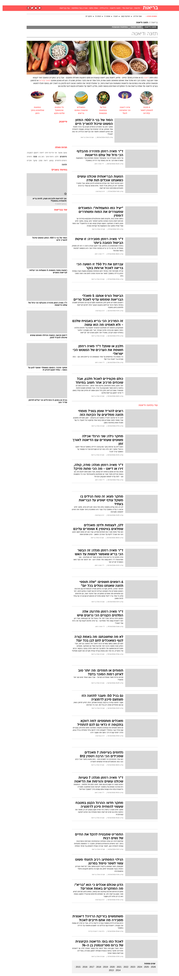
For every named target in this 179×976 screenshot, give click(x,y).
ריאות (43, 160)
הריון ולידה (101, 8)
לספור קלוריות (42, 81)
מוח (33, 157)
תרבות (119, 3)
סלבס (110, 3)
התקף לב (86, 16)
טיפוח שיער (47, 157)
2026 (150, 967)
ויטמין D (95, 16)
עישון (49, 161)
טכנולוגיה (69, 3)
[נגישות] (3, 2)
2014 (115, 970)
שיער (32, 161)
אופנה (58, 3)
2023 (130, 967)
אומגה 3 (105, 16)
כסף (103, 3)
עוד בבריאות (62, 8)
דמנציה (27, 153)
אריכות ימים (47, 153)
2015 (75, 967)
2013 (108, 970)
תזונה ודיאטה (112, 8)
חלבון (54, 157)
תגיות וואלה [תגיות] (58, 147)
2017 (89, 967)
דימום (33, 153)
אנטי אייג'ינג (135, 16)
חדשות (137, 3)
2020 (109, 967)
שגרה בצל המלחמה (77, 8)
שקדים (26, 160)
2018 (96, 967)
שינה (38, 161)
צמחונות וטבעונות (117, 27)
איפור (57, 153)
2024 (137, 967)
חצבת (113, 16)
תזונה (61, 165)
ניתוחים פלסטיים (58, 160)
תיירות (79, 3)
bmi (62, 153)
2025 (143, 967)
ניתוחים (27, 157)
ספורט (128, 3)
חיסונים (60, 157)
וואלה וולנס (91, 8)
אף (53, 153)
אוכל (96, 3)
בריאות (88, 3)
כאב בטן (39, 157)
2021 (116, 967)
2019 (103, 967)
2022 (123, 967)
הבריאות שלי (125, 8)
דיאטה (143, 78)
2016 (82, 967)
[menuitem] (135, 2)
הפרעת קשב (123, 16)
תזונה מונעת (133, 27)
